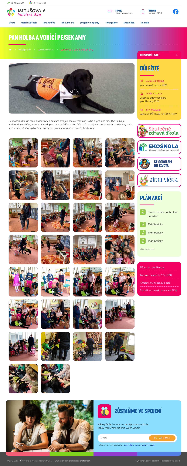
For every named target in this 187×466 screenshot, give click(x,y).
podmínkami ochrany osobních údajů (139, 445)
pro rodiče (49, 22)
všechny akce (147, 249)
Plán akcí (151, 198)
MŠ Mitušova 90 (39, 3)
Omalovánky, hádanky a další (155, 282)
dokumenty (68, 22)
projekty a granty (89, 22)
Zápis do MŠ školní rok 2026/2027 (158, 113)
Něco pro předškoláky (152, 267)
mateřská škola (29, 22)
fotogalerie (112, 22)
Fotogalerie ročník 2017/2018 (156, 275)
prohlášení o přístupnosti (79, 461)
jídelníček (129, 22)
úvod (12, 22)
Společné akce (45, 49)
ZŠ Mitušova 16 (17, 3)
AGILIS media (174, 461)
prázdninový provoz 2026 (153, 85)
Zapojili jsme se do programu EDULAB (159, 290)
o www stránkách (60, 461)
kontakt (145, 22)
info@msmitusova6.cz (124, 13)
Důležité (149, 68)
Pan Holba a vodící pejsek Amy (76, 49)
